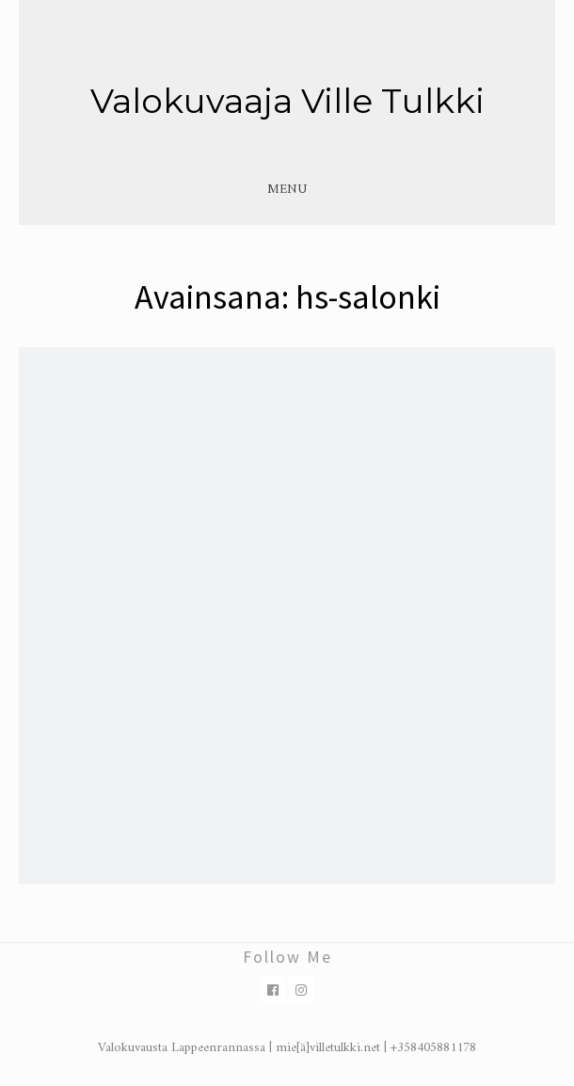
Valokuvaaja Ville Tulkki (287, 100)
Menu (287, 189)
